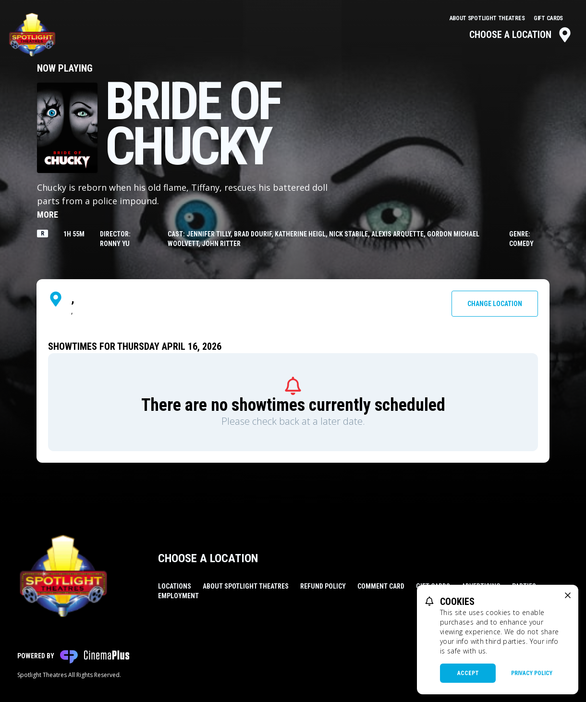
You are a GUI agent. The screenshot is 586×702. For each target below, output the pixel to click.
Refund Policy (323, 586)
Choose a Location (521, 34)
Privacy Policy (531, 673)
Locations (174, 586)
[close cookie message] (568, 595)
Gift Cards (548, 18)
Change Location (494, 304)
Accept (468, 673)
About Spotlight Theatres (488, 18)
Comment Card (380, 586)
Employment (178, 596)
